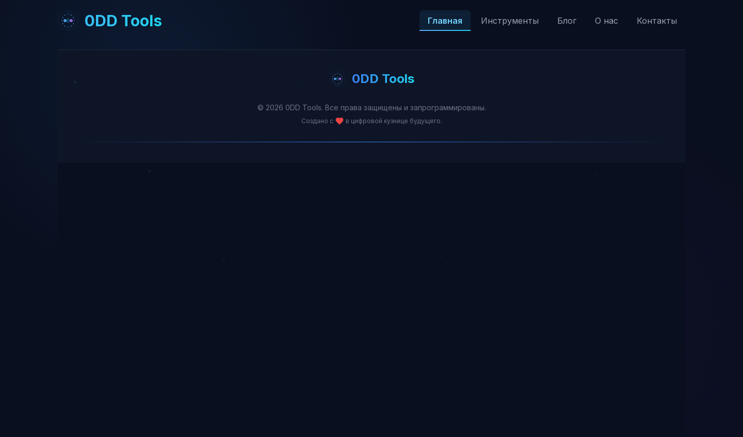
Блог (566, 20)
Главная (445, 20)
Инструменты (510, 20)
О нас (606, 20)
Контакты (657, 20)
